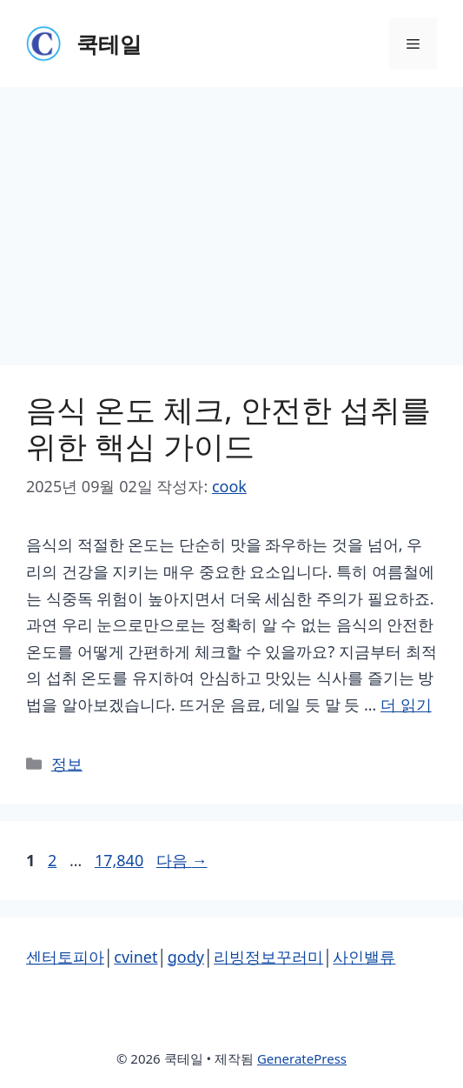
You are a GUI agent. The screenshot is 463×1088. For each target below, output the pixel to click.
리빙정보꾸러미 (268, 956)
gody (186, 956)
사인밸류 (364, 956)
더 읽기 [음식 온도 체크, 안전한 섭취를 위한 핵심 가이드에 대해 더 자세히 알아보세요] (406, 704)
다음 (182, 860)
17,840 (118, 860)
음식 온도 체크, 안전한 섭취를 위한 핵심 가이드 (228, 427)
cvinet (135, 956)
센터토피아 (65, 956)
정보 (67, 763)
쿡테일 (109, 43)
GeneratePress (302, 1058)
